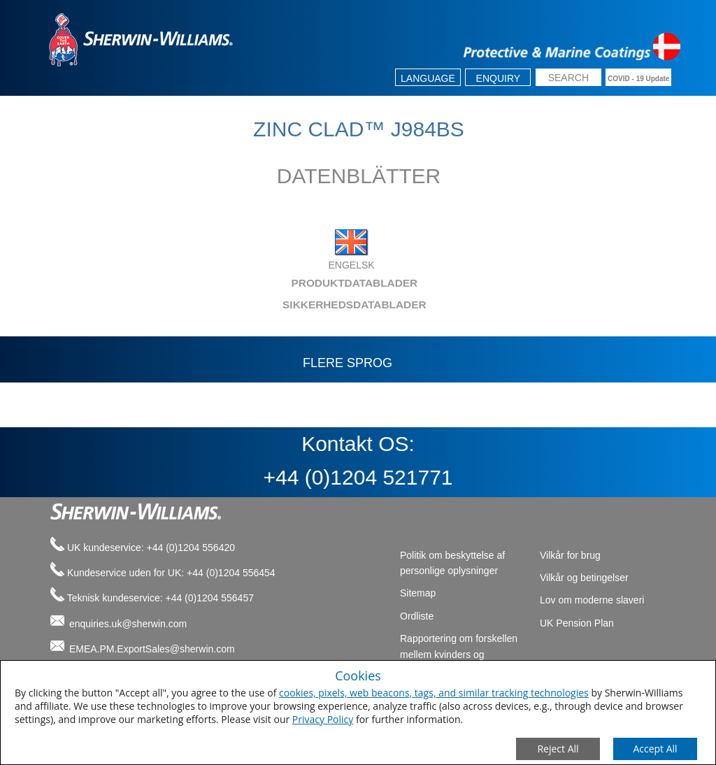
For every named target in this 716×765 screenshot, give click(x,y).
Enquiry (498, 78)
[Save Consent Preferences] (655, 749)
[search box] (568, 79)
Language (428, 78)
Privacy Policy (322, 719)
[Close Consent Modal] (558, 749)
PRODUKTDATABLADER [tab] (230, 283)
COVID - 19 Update (638, 79)
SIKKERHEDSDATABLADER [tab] (234, 304)
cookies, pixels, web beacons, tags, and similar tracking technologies (434, 692)
